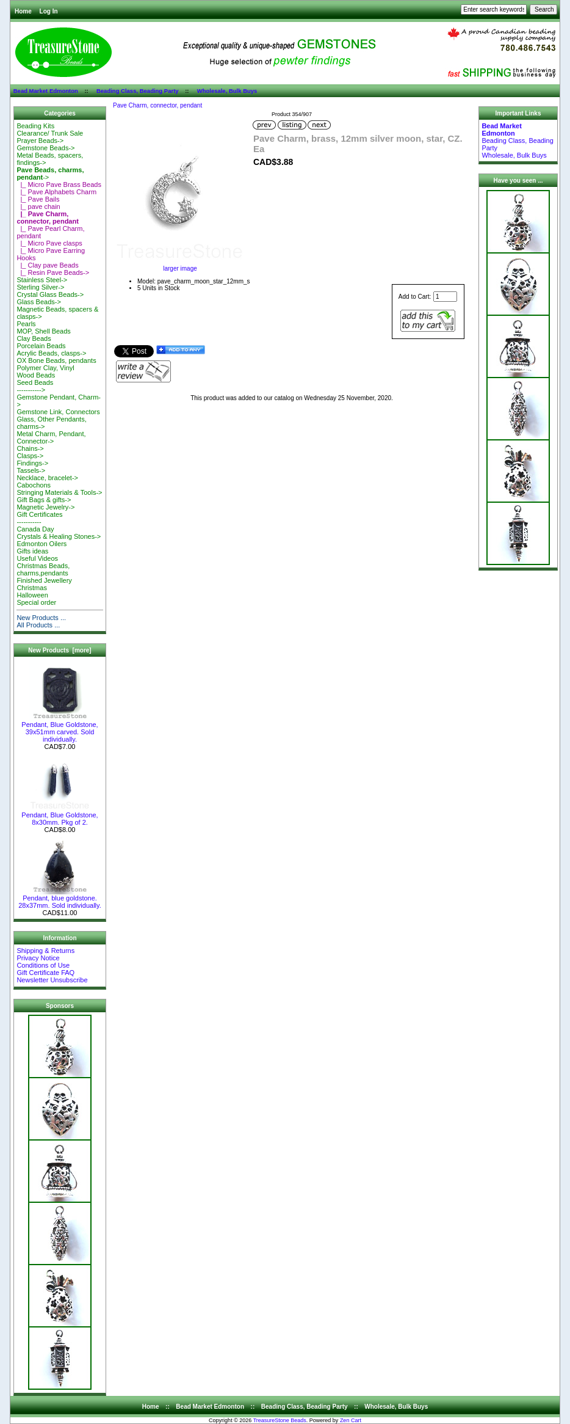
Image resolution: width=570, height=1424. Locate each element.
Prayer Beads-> (39, 140)
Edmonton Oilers (41, 543)
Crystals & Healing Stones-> (58, 536)
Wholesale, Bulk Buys (227, 90)
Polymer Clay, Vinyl (45, 367)
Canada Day (35, 529)
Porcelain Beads (40, 345)
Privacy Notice (37, 958)
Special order (36, 602)
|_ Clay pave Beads (47, 265)
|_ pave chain (38, 206)
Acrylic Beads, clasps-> (51, 353)
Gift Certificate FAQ (45, 972)
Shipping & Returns (45, 950)
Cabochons (33, 485)
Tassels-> (30, 470)
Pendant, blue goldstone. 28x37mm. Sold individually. (59, 898)
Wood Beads (35, 375)
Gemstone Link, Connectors (57, 411)
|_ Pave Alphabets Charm (56, 191)
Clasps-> (29, 455)
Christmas (31, 587)
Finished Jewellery (43, 580)
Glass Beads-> (38, 301)
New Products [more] (59, 650)
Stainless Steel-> (41, 279)
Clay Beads (33, 338)
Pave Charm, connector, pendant (157, 105)
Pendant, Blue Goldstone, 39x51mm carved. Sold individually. (59, 729)
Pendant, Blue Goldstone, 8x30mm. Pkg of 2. (59, 815)
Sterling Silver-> (40, 287)
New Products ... (41, 617)
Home (23, 11)
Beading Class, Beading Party (137, 90)
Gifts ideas (32, 551)
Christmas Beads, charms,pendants (43, 569)
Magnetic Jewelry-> (45, 507)
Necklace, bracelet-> (47, 477)
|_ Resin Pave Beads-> (52, 272)
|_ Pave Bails (37, 199)
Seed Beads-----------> (34, 386)
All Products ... (38, 625)
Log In (49, 11)
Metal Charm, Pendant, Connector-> (50, 437)
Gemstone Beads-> (45, 148)
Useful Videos (37, 558)
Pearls (25, 323)
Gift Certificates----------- (39, 518)
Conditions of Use (43, 965)
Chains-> (29, 448)
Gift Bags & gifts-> (43, 499)
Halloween (32, 595)
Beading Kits (35, 126)
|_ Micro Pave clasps (49, 243)
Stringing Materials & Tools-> (59, 492)
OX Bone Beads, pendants (56, 360)
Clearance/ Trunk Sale (49, 133)
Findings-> (32, 463)
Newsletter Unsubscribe (51, 980)
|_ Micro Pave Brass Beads (58, 184)
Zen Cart (350, 1420)
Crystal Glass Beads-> (50, 294)
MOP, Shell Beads (43, 331)
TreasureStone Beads (279, 1420)
